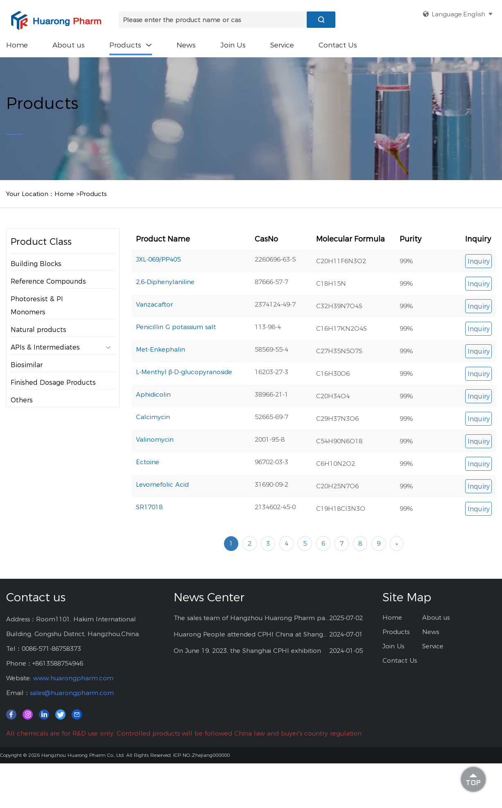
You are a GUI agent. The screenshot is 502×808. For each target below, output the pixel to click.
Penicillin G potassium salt (176, 327)
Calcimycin (153, 417)
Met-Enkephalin (160, 349)
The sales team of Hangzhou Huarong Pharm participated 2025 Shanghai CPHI (252, 618)
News (186, 45)
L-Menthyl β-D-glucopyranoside (184, 372)
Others (22, 400)
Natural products (38, 330)
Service (282, 45)
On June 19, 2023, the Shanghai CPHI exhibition (247, 651)
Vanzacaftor (154, 304)
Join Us (233, 45)
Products (130, 45)
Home (17, 45)
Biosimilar (27, 365)
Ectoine (147, 462)
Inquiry (479, 261)
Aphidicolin (153, 394)
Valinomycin (155, 439)
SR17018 (149, 507)
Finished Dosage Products (53, 382)
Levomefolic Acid (162, 484)
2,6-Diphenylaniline (165, 282)
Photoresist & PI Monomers (37, 305)
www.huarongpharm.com (73, 678)
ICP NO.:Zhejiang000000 (201, 755)
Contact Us (338, 45)
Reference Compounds (48, 281)
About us (68, 45)
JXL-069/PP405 (158, 259)
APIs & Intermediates (61, 347)
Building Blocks (36, 264)
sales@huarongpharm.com (72, 693)
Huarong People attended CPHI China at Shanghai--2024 (252, 634)
